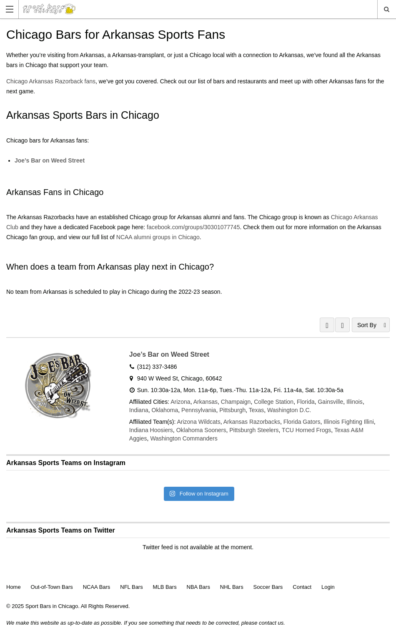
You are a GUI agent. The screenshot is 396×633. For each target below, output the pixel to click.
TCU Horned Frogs (306, 430)
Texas (256, 410)
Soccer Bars (268, 587)
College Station (273, 401)
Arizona (180, 401)
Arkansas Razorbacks (251, 421)
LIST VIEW (342, 325)
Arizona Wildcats (198, 421)
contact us (271, 623)
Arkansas (205, 401)
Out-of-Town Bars (52, 587)
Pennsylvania (198, 410)
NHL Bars (231, 587)
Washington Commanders (183, 438)
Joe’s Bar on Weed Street (50, 160)
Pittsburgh (232, 410)
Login (328, 587)
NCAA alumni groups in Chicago (158, 237)
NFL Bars (131, 587)
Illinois (354, 401)
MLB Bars (165, 587)
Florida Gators (302, 421)
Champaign (236, 401)
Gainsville (330, 401)
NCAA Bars (96, 587)
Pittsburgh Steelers (253, 430)
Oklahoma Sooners (201, 430)
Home (13, 587)
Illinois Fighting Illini (348, 421)
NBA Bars (198, 587)
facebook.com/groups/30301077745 (193, 227)
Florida (306, 401)
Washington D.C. (289, 410)
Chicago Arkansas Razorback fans (50, 81)
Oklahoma (165, 410)
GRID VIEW (327, 325)
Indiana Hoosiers (151, 430)
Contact (302, 587)
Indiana (138, 410)
